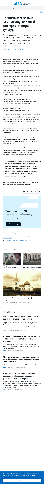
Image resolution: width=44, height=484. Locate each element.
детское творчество (22, 236)
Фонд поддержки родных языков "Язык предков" (19, 240)
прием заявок (33, 236)
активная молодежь (11, 236)
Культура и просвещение (20, 49)
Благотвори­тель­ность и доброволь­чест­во (20, 302)
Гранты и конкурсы (8, 49)
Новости (5, 14)
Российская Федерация (12, 233)
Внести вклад (13, 224)
